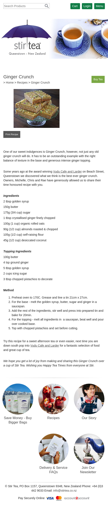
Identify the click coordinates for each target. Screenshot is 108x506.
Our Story (89, 418)
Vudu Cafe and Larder (67, 171)
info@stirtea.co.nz (65, 490)
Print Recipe (11, 134)
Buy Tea (98, 79)
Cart (75, 6)
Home (10, 82)
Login (87, 6)
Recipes (22, 82)
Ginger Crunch (40, 82)
